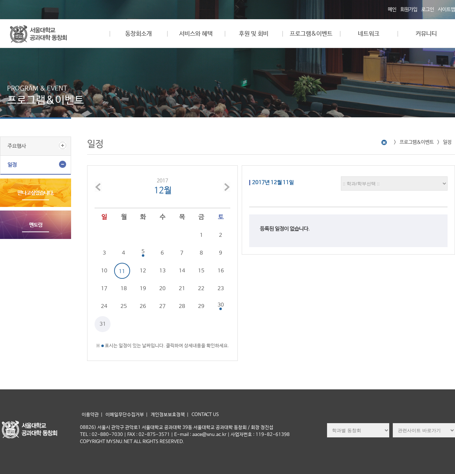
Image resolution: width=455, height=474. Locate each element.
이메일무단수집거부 (125, 414)
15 (201, 271)
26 (143, 306)
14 (182, 271)
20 (162, 289)
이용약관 (90, 414)
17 (104, 289)
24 (104, 306)
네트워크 (368, 34)
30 (221, 305)
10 (104, 271)
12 (143, 271)
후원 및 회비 (253, 34)
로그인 (427, 9)
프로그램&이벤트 (311, 34)
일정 (12, 165)
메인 (392, 9)
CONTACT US (205, 414)
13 (162, 271)
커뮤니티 (426, 34)
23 (221, 289)
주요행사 (16, 146)
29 (201, 306)
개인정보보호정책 (168, 414)
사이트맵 (446, 9)
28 (182, 306)
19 (143, 289)
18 (124, 289)
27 (162, 306)
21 (182, 289)
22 (201, 289)
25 (124, 306)
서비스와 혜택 (196, 34)
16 (221, 271)
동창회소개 (138, 34)
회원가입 (408, 9)
